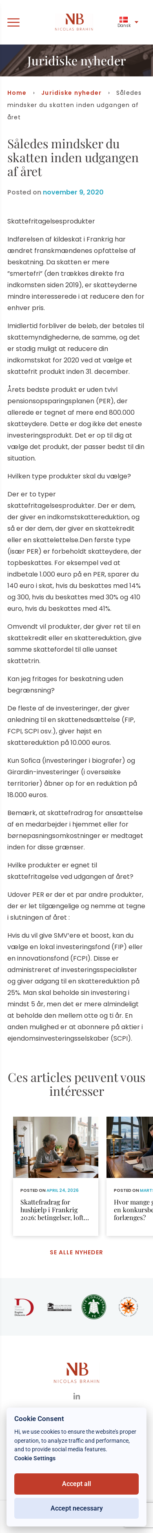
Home (17, 93)
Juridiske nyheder (71, 93)
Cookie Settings (34, 1458)
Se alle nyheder (77, 1252)
